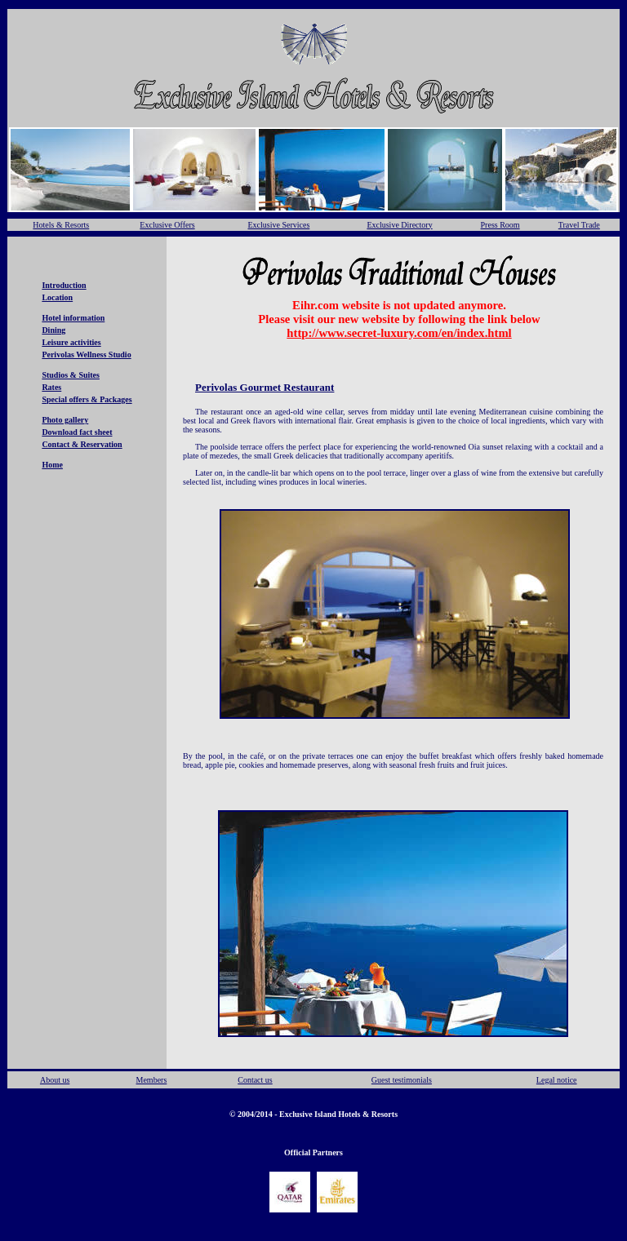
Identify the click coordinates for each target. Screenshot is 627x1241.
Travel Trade (579, 224)
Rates (51, 387)
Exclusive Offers (167, 224)
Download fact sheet (77, 432)
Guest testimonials (401, 1079)
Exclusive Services (278, 224)
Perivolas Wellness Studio (86, 354)
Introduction (64, 285)
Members (151, 1079)
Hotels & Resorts (61, 224)
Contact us (255, 1079)
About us (54, 1079)
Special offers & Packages (86, 399)
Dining (53, 330)
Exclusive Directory (399, 224)
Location (57, 297)
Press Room (500, 224)
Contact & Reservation (82, 444)
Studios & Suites (71, 374)
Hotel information (73, 317)
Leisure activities (71, 342)
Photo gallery (65, 419)
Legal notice (556, 1079)
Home (52, 464)
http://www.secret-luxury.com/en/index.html (399, 332)
